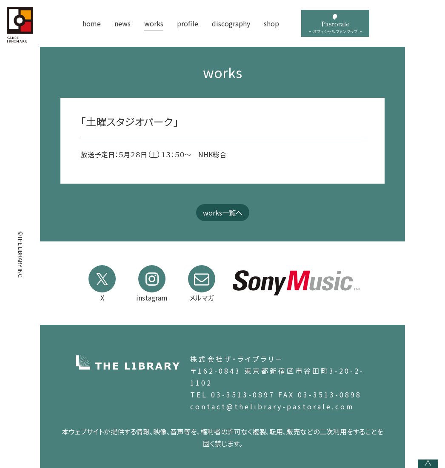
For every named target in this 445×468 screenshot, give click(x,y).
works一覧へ (222, 212)
